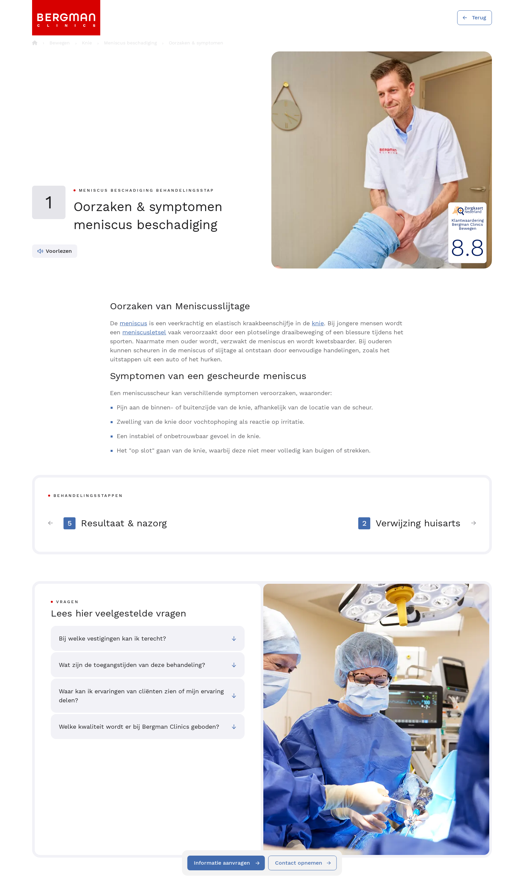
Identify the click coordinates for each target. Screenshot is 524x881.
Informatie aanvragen (222, 863)
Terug (479, 17)
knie (318, 323)
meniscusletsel (144, 332)
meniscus (133, 323)
